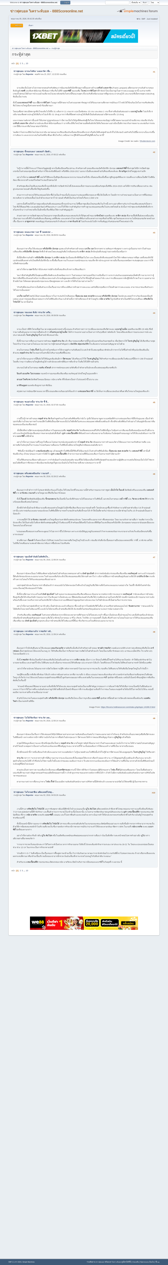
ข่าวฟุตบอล (18, 71)
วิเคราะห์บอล (116, 1262)
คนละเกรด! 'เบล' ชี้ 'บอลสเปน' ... (39, 232)
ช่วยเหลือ (135, 1262)
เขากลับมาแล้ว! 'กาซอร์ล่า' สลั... (38, 631)
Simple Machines (28, 1262)
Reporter (29, 74)
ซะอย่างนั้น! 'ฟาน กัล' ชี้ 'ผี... (37, 402)
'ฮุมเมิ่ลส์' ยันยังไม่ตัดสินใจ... (37, 557)
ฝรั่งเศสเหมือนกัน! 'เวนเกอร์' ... (38, 473)
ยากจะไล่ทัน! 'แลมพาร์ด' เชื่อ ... (38, 71)
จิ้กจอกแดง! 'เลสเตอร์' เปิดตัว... (38, 151)
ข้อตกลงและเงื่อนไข (147, 1262)
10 (27, 63)
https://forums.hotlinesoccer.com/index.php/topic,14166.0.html (128, 707)
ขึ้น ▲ (158, 1262)
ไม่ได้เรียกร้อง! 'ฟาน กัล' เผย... (38, 718)
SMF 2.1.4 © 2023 (15, 1262)
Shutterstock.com (147, 141)
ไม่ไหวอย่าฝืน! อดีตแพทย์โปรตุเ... (39, 792)
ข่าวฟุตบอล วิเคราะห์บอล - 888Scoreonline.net (46, 11)
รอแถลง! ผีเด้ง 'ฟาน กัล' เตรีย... (38, 312)
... (25, 63)
